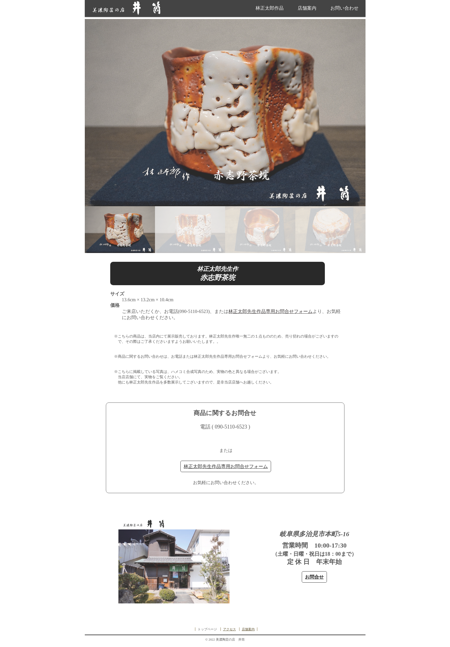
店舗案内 (307, 8)
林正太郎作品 (270, 8)
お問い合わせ (344, 8)
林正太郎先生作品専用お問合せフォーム (270, 311)
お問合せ (314, 576)
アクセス (229, 629)
